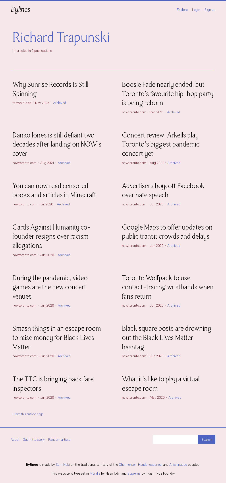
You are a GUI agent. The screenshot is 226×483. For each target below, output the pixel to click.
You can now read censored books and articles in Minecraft (54, 190)
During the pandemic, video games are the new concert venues (50, 287)
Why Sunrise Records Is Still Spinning (50, 89)
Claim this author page (28, 414)
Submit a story (34, 439)
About (15, 439)
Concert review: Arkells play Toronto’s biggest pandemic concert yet (160, 144)
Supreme (134, 473)
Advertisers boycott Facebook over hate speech (163, 190)
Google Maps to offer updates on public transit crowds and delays (167, 232)
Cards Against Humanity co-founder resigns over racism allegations (51, 236)
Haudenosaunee (150, 464)
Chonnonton (128, 464)
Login (196, 9)
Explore (182, 9)
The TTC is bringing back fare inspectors (53, 384)
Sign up (210, 9)
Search (206, 439)
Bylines (20, 9)
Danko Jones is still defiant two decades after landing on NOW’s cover (56, 144)
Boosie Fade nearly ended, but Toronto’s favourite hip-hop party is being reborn (167, 93)
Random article (59, 439)
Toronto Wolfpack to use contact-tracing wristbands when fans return (168, 287)
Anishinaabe (178, 464)
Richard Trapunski (61, 37)
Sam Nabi (63, 464)
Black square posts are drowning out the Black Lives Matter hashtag (166, 337)
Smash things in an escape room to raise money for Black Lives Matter (56, 337)
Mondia (95, 473)
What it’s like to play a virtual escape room (160, 384)
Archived (59, 102)
